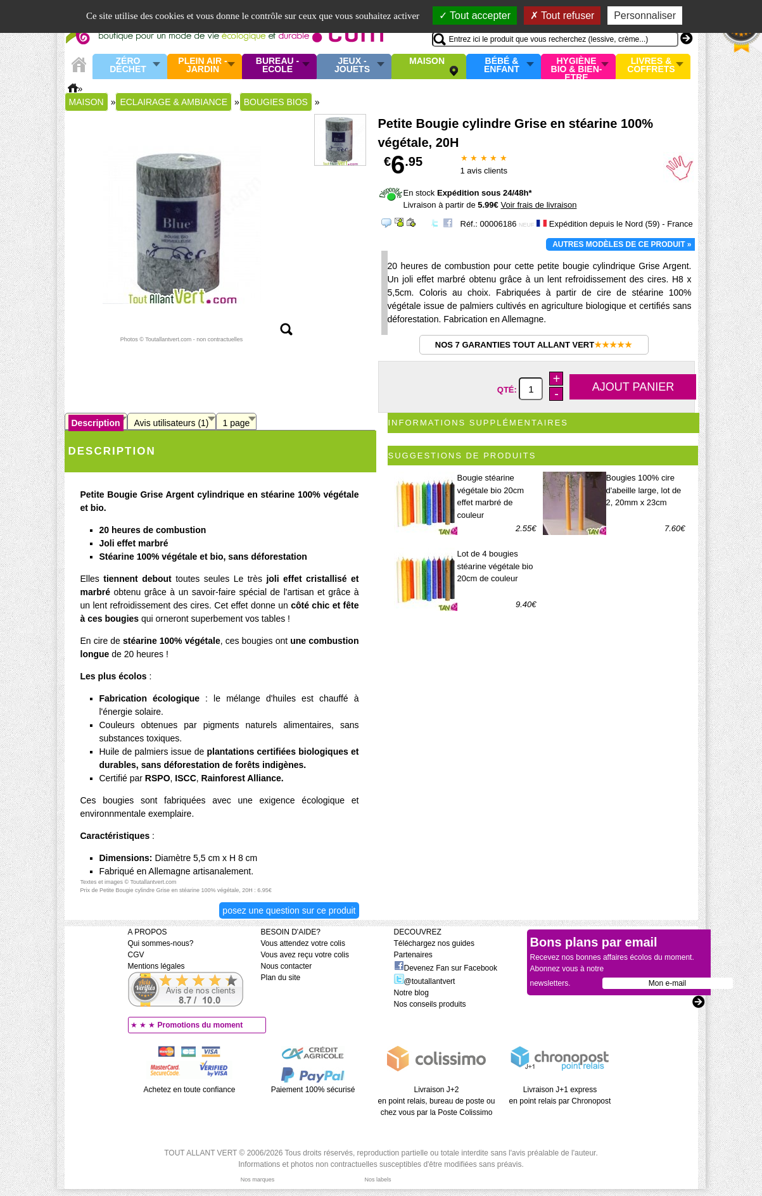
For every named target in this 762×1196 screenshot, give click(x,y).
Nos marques (258, 1179)
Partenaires (413, 954)
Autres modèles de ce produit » (621, 244)
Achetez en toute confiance (190, 1089)
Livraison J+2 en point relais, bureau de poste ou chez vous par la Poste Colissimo (436, 1101)
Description (96, 423)
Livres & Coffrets (651, 65)
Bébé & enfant (501, 65)
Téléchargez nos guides (434, 943)
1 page (236, 423)
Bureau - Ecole (277, 65)
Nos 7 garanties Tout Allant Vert (533, 344)
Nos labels (377, 1179)
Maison (427, 61)
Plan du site (281, 977)
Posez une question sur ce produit (288, 910)
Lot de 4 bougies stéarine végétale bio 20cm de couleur (495, 566)
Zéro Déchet (128, 65)
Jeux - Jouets (352, 65)
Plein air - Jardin (202, 65)
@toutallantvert (424, 981)
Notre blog (411, 992)
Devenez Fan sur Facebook (445, 968)
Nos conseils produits (430, 1004)
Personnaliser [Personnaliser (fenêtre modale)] (645, 15)
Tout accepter (475, 15)
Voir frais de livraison (538, 205)
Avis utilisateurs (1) (171, 423)
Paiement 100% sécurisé (313, 1089)
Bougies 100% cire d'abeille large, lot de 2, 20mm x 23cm (644, 490)
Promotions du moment (200, 1025)
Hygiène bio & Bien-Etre (576, 66)
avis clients (483, 170)
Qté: (508, 389)
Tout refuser (562, 15)
